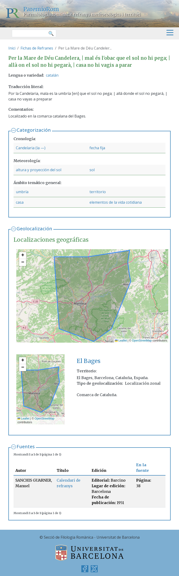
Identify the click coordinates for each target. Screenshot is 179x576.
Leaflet (121, 340)
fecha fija (97, 147)
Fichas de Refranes (37, 48)
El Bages (88, 361)
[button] (22, 255)
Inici (11, 48)
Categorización (34, 130)
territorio (98, 191)
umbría (22, 191)
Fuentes (26, 446)
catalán (52, 75)
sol (92, 169)
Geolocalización (34, 228)
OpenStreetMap (142, 340)
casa (20, 202)
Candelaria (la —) (30, 147)
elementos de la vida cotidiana (116, 202)
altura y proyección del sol (38, 169)
